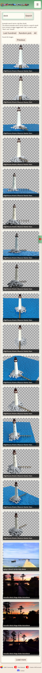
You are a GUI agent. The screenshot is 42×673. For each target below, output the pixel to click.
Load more (21, 660)
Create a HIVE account (35, 667)
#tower (14, 71)
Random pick (25, 33)
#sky (20, 569)
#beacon (20, 71)
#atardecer (26, 597)
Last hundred (9, 33)
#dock (11, 597)
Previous (21, 40)
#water (26, 71)
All (35, 33)
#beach (10, 569)
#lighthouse (7, 71)
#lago (16, 597)
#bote (24, 569)
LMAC (15, 4)
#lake (20, 597)
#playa (5, 569)
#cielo (16, 569)
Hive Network (21, 667)
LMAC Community (8, 667)
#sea (30, 71)
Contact (22, 671)
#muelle (6, 597)
